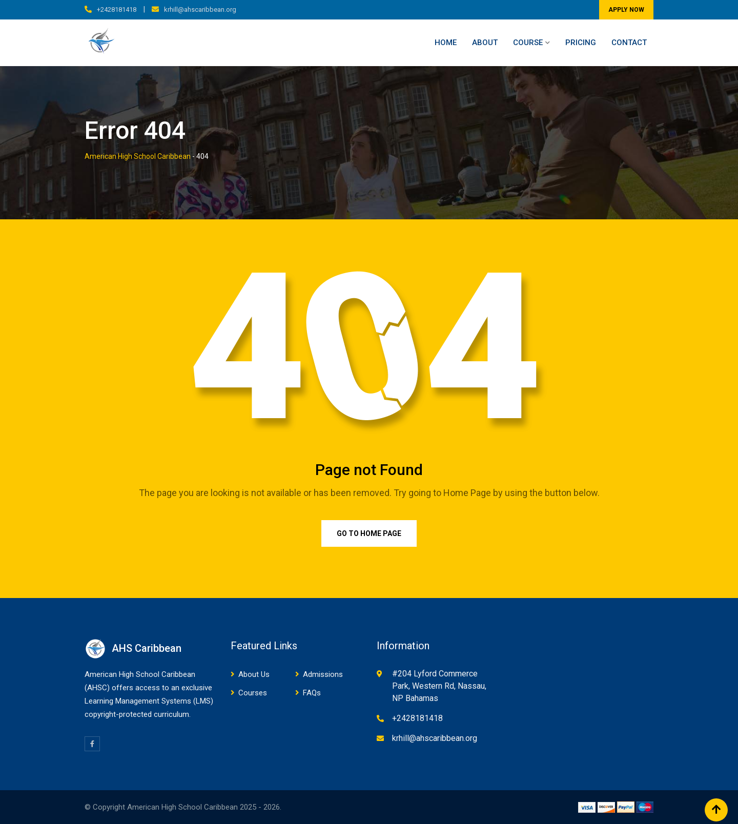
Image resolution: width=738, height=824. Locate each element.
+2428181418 (116, 9)
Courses (252, 692)
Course (528, 42)
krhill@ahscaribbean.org (200, 9)
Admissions (323, 674)
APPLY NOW (626, 9)
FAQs (312, 692)
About (485, 42)
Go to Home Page (369, 533)
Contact (629, 42)
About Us (254, 674)
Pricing (580, 42)
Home (446, 42)
